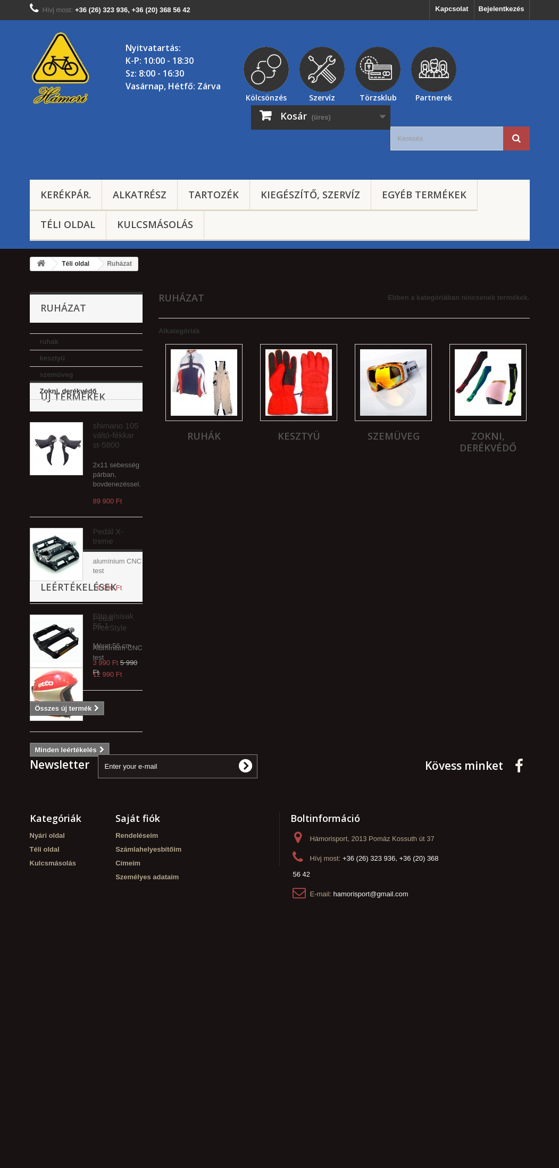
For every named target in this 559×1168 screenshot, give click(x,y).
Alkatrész (139, 194)
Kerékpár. (65, 194)
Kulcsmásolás (155, 224)
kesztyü (52, 358)
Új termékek (72, 431)
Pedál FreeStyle (110, 658)
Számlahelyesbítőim (148, 1053)
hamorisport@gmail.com (370, 1098)
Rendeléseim (136, 1040)
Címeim (127, 1067)
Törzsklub (378, 96)
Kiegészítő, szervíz (310, 194)
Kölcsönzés (266, 96)
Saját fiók (137, 1022)
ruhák (49, 342)
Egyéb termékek (424, 194)
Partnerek (433, 96)
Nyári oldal (47, 1040)
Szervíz (322, 96)
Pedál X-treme (108, 571)
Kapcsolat (451, 9)
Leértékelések (78, 782)
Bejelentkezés (501, 9)
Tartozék (213, 194)
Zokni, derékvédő (68, 391)
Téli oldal (67, 224)
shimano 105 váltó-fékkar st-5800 (116, 470)
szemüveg (56, 375)
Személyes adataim (147, 1081)
